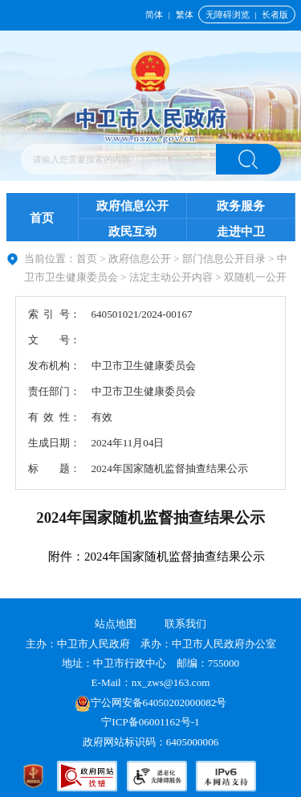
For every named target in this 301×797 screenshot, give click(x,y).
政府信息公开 (132, 205)
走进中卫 (241, 231)
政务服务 (241, 205)
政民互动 (132, 231)
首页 (42, 218)
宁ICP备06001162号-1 (151, 722)
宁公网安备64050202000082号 (151, 702)
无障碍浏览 (227, 14)
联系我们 (185, 624)
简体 (154, 14)
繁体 (184, 14)
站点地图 (115, 624)
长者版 (275, 14)
